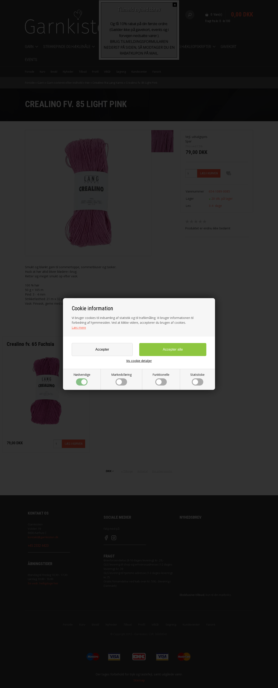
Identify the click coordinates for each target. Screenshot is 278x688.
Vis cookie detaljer (139, 360)
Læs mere (79, 327)
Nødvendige (81, 379)
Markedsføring (121, 379)
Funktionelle (160, 379)
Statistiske (197, 379)
